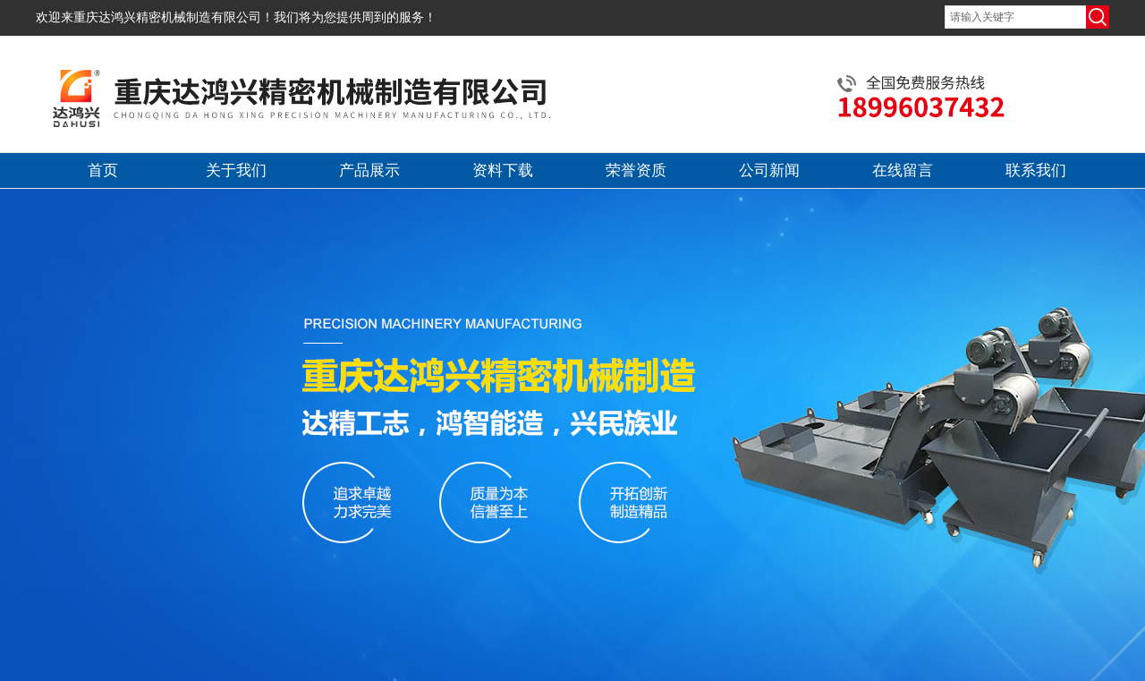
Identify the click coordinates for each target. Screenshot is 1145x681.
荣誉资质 (636, 170)
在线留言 (902, 170)
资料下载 (502, 170)
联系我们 (1035, 170)
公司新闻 (769, 170)
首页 (103, 170)
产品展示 (369, 170)
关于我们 (236, 170)
